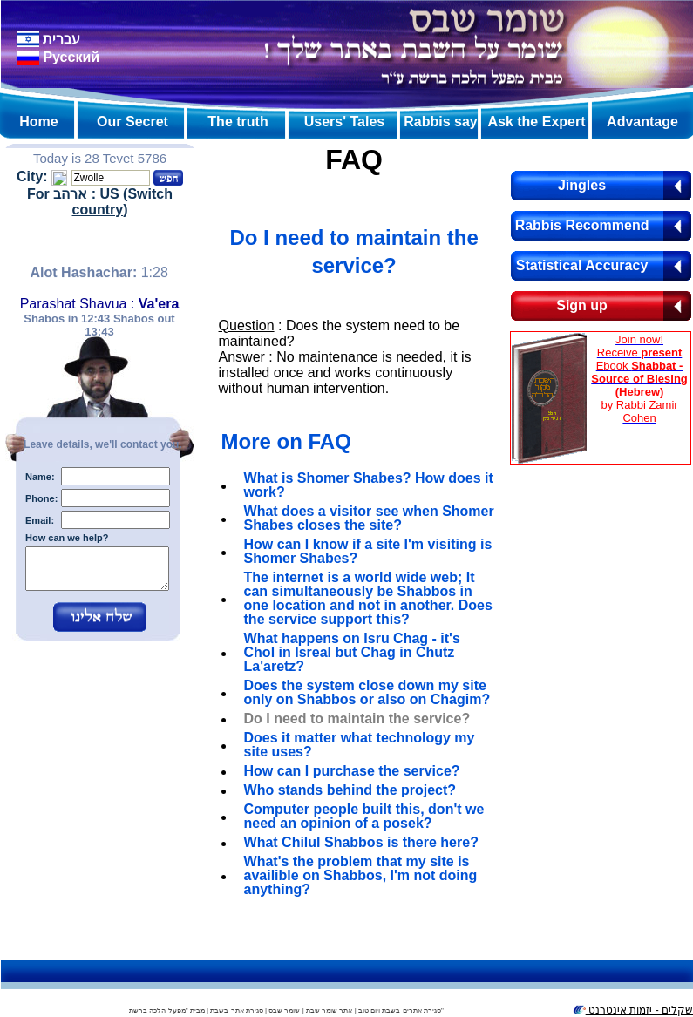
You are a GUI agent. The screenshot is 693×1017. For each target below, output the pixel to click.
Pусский (58, 57)
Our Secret (132, 121)
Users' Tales (344, 121)
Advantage (642, 121)
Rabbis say (440, 121)
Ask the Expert (536, 121)
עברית (48, 38)
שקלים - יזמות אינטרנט (633, 1010)
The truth (237, 121)
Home (38, 121)
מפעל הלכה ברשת (157, 1010)
